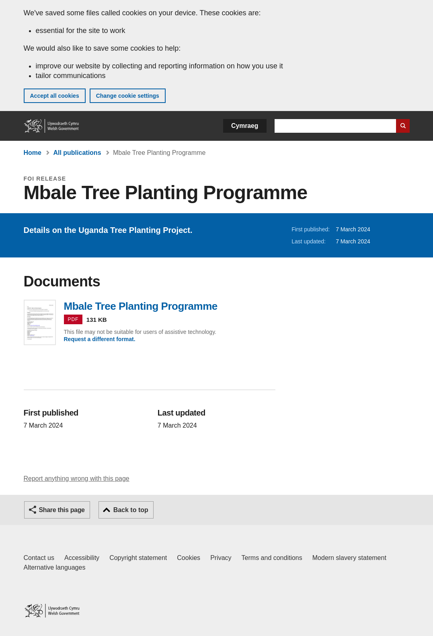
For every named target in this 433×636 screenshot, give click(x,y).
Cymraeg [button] (244, 125)
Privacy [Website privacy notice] (220, 557)
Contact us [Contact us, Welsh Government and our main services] (39, 557)
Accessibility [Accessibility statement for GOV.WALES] (81, 557)
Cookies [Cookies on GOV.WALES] (188, 557)
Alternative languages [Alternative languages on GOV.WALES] (55, 567)
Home (32, 152)
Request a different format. (99, 339)
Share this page (62, 509)
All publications (77, 152)
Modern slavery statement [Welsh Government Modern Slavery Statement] (349, 557)
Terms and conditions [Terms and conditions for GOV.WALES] (272, 557)
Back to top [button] (130, 509)
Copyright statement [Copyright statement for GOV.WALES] (138, 557)
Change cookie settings (127, 96)
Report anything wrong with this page (76, 478)
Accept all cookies (54, 96)
